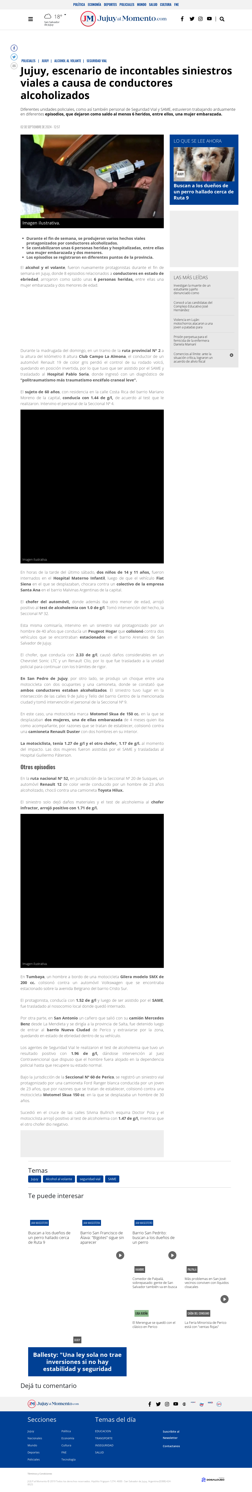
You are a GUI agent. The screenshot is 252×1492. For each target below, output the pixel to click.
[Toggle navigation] (30, 20)
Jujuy (34, 1179)
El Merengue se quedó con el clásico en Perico (153, 1324)
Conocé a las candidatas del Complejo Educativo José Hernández (193, 306)
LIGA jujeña (141, 1313)
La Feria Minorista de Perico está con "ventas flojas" (205, 1324)
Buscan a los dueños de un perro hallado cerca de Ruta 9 (204, 191)
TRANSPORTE (104, 1438)
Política (79, 4)
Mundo (141, 4)
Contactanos (171, 1446)
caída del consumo (198, 1313)
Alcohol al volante (59, 1179)
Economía (94, 4)
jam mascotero (39, 1223)
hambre (139, 1269)
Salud (153, 4)
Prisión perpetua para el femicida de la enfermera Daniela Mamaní (191, 340)
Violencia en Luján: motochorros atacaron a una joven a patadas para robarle (193, 325)
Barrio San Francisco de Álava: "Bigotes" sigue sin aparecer (102, 1237)
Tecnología (68, 1459)
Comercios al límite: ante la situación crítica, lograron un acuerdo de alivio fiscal (193, 358)
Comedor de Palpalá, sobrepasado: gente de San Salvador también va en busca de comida (154, 1284)
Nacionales (35, 1438)
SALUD (99, 1452)
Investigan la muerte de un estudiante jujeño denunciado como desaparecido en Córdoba (192, 291)
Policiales (127, 4)
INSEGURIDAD (104, 1445)
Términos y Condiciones (40, 1473)
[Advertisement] (92, 1143)
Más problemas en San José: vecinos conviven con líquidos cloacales (207, 1282)
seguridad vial (90, 1179)
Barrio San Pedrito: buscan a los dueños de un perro (153, 1237)
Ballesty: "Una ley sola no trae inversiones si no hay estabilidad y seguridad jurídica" (77, 1365)
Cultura (165, 4)
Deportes (110, 4)
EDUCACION (103, 1431)
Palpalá (192, 1269)
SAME (112, 1179)
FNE (176, 4)
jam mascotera (91, 1223)
